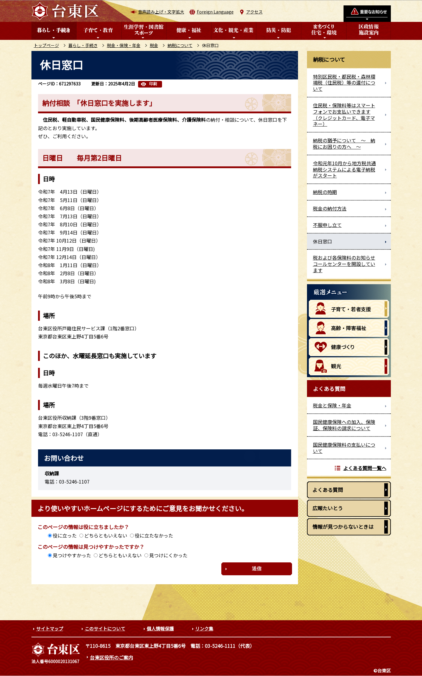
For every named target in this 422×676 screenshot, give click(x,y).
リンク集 (204, 628)
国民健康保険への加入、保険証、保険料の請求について (344, 425)
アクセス (254, 12)
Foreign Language (215, 12)
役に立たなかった (154, 535)
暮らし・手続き (83, 45)
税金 (154, 45)
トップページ (46, 45)
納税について (180, 45)
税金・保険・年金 (123, 45)
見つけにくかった (168, 555)
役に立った (65, 535)
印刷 (153, 84)
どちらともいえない (105, 535)
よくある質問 (327, 489)
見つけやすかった (72, 555)
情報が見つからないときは (342, 526)
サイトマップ (49, 628)
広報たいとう (327, 508)
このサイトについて (105, 628)
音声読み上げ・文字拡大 (161, 12)
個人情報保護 (160, 628)
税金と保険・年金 (332, 405)
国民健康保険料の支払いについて (344, 447)
